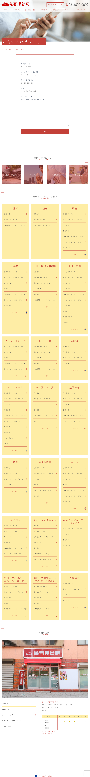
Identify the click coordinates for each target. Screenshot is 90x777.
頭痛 (74, 208)
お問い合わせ (19, 726)
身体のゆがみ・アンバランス (74, 521)
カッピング (74, 248)
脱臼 (45, 208)
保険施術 (15, 214)
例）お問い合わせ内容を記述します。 (45, 112)
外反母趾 (74, 577)
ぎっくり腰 (45, 341)
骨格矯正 (74, 231)
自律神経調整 (74, 317)
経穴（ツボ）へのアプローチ (74, 219)
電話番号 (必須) (45, 81)
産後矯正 (74, 311)
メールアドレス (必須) (45, 73)
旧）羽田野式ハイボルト (74, 272)
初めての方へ (19, 704)
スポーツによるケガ (45, 520)
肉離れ (74, 341)
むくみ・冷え (15, 387)
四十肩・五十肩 (45, 387)
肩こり (74, 462)
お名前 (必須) (45, 65)
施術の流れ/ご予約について (19, 721)
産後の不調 (74, 266)
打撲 (15, 462)
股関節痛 (74, 387)
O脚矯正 (74, 322)
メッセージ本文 (45, 111)
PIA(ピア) (74, 305)
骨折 (15, 208)
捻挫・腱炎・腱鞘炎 (45, 266)
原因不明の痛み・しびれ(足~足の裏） (45, 579)
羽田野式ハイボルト (15, 219)
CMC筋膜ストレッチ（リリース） (15, 225)
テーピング (74, 225)
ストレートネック (15, 341)
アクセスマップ (19, 715)
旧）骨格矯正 (74, 289)
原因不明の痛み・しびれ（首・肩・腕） (15, 579)
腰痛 (15, 266)
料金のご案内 (19, 709)
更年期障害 (45, 462)
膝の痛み (15, 520)
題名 (45, 90)
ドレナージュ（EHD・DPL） (74, 242)
